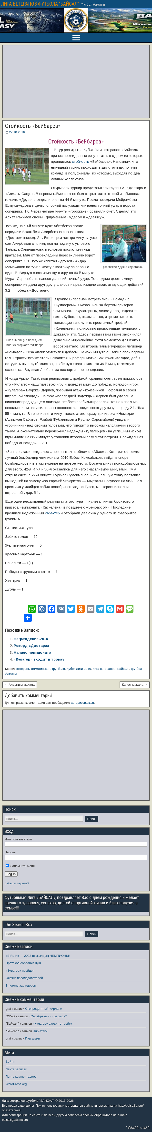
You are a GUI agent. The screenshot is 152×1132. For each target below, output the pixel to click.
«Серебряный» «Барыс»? (48, 1016)
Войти (10, 1061)
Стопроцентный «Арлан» (43, 1008)
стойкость (80, 161)
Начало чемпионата (32, 652)
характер (52, 513)
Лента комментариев (21, 1076)
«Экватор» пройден (20, 970)
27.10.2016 (17, 132)
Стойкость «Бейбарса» (33, 125)
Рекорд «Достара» (31, 645)
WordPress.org (16, 1084)
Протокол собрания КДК (23, 963)
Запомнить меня (20, 866)
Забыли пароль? (17, 883)
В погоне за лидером (21, 985)
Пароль (10, 852)
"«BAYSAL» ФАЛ (138, 1128)
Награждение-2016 (31, 639)
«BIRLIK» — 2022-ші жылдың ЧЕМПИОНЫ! (38, 956)
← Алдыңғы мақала (20, 684)
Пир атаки (40, 1031)
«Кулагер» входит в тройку (39, 659)
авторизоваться (82, 702)
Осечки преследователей (24, 978)
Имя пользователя (18, 839)
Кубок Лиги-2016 (79, 669)
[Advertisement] (76, 81)
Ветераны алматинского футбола (40, 669)
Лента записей (16, 1069)
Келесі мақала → (134, 684)
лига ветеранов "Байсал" (111, 669)
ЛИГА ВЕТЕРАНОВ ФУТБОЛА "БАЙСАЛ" (40, 4)
